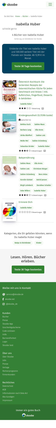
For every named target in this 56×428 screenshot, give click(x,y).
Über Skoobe (8, 357)
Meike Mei (24, 141)
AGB (4, 389)
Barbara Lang (25, 130)
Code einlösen (8, 331)
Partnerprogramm (10, 371)
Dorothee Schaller (44, 185)
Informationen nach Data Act (15, 393)
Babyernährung (26, 157)
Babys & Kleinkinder (23, 243)
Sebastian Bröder (27, 146)
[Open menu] (50, 4)
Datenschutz (7, 386)
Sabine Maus (39, 124)
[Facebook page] (28, 299)
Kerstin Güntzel (26, 180)
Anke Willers (25, 191)
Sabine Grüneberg (39, 141)
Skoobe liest (7, 345)
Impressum (7, 400)
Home (17, 16)
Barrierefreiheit (9, 338)
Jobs (4, 360)
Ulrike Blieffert (26, 135)
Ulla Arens (39, 130)
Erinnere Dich (25, 202)
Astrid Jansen (41, 180)
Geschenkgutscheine (11, 327)
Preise (5, 320)
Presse (5, 364)
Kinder (38, 243)
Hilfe (4, 334)
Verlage (5, 367)
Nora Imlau (43, 174)
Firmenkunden (8, 374)
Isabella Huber (26, 104)
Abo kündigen (8, 397)
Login (4, 342)
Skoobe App (7, 324)
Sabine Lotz (40, 135)
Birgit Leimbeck (26, 185)
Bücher (25, 16)
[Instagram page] (28, 304)
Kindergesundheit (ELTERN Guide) (36, 115)
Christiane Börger (40, 169)
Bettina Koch (25, 124)
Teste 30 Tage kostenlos (28, 66)
